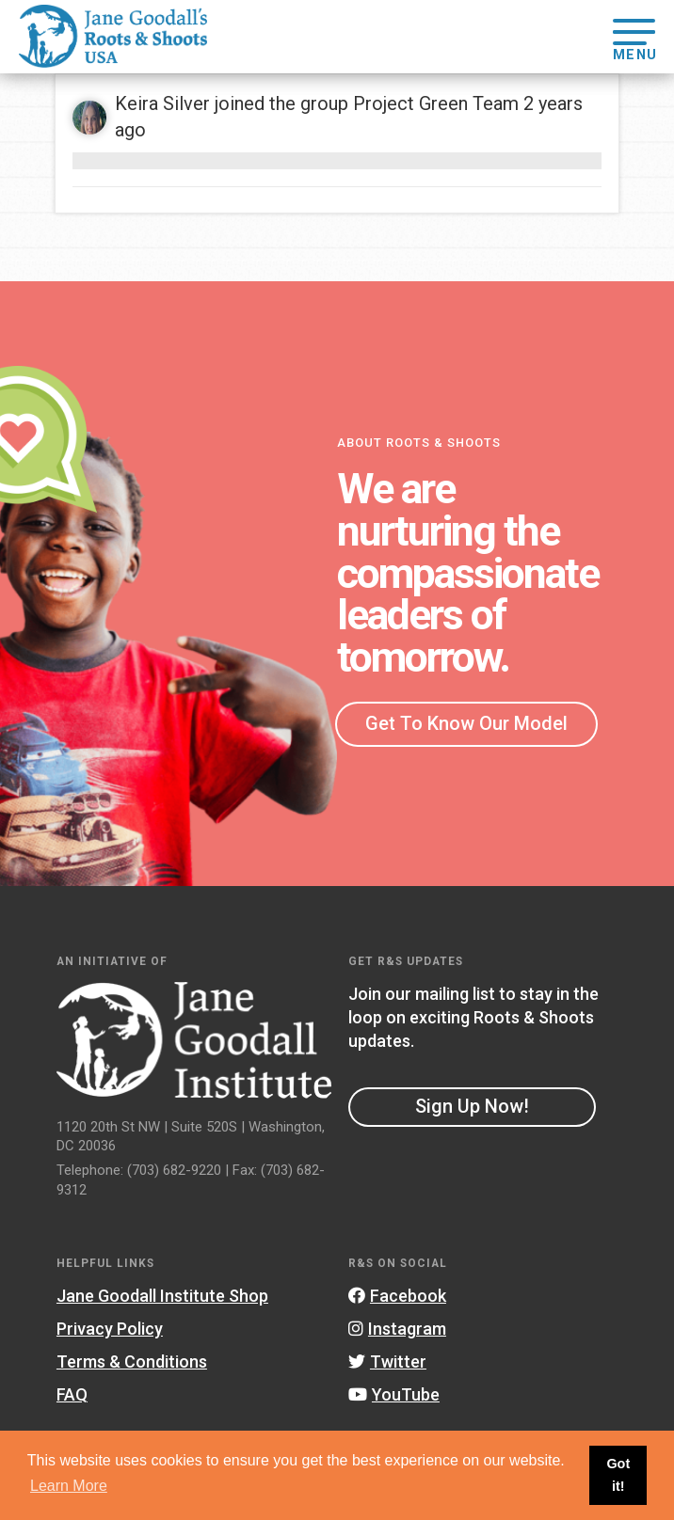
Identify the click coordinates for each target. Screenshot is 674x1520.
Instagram (397, 1328)
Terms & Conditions (131, 1361)
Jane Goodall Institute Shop (162, 1296)
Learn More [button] (68, 1486)
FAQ (72, 1394)
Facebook (397, 1296)
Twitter (387, 1361)
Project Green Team (436, 103)
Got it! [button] (618, 1475)
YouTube (394, 1394)
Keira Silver (162, 103)
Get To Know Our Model (466, 723)
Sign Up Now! (472, 1106)
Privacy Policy (109, 1328)
